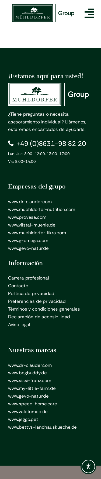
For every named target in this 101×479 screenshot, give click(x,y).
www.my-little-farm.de (31, 388)
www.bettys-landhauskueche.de (42, 427)
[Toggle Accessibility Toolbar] (88, 466)
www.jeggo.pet (23, 419)
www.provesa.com (27, 217)
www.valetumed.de (28, 411)
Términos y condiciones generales (44, 309)
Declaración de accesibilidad (39, 317)
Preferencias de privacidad (37, 301)
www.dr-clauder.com (30, 202)
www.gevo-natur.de (28, 248)
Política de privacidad (31, 293)
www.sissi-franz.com (29, 380)
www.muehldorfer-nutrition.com (41, 209)
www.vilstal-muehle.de (31, 225)
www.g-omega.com (28, 240)
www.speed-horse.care (32, 404)
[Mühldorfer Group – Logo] (43, 6)
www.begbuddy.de (27, 373)
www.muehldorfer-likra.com (37, 233)
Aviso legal (19, 324)
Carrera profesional (28, 278)
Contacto (18, 286)
